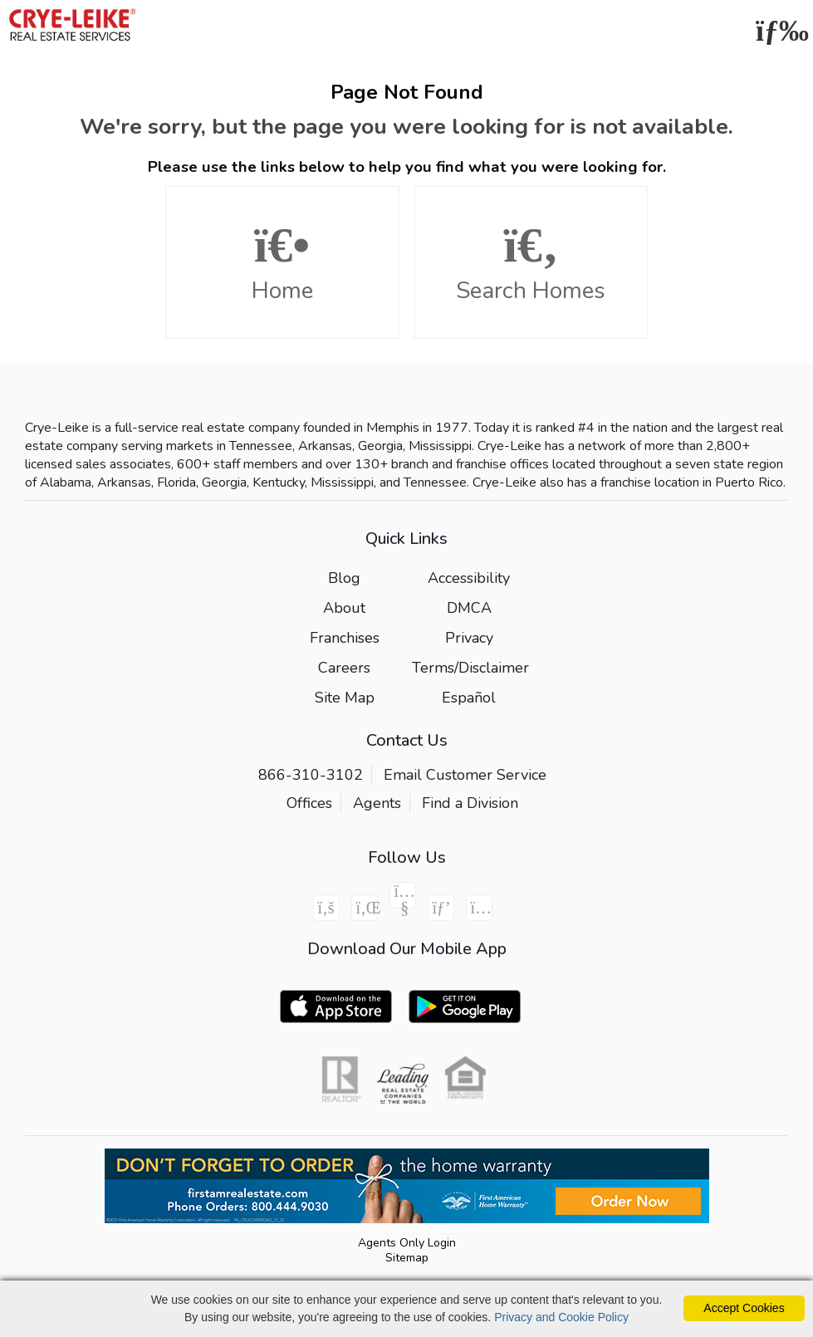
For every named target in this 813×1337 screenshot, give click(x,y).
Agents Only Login (407, 1243)
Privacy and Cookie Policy (561, 1317)
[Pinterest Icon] (441, 907)
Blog (344, 578)
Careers (344, 668)
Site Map (345, 698)
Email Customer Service (465, 775)
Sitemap (407, 1258)
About (344, 608)
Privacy (469, 638)
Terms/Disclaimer (470, 668)
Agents (377, 803)
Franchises (345, 638)
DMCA (469, 608)
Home (282, 263)
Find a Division (470, 803)
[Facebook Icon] (326, 907)
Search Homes (531, 263)
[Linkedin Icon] (364, 907)
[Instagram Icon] (479, 907)
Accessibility (469, 578)
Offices (309, 803)
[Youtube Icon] (402, 895)
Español (469, 698)
